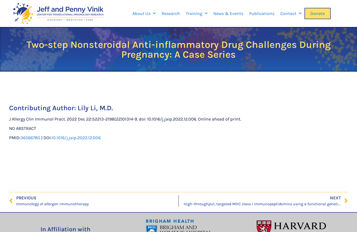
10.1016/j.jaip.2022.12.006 (76, 137)
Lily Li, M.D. (95, 108)
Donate (317, 13)
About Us (144, 14)
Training (196, 14)
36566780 (30, 137)
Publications (262, 13)
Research (171, 13)
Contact (291, 14)
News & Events (228, 13)
